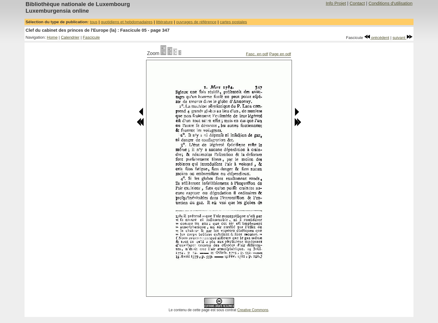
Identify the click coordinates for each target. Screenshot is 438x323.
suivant (403, 37)
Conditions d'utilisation (390, 3)
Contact (357, 3)
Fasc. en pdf (257, 54)
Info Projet (336, 3)
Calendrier (70, 37)
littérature (164, 22)
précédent (376, 37)
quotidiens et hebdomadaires (126, 22)
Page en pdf (280, 54)
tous (93, 22)
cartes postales (233, 22)
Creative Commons (252, 310)
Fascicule (91, 37)
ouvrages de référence (196, 22)
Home (52, 37)
